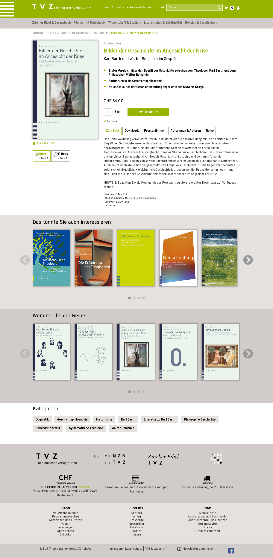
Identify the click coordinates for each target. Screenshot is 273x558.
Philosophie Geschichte (200, 420)
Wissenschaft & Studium (124, 23)
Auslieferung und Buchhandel (208, 517)
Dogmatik (42, 420)
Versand (84, 487)
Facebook (136, 527)
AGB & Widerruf (155, 549)
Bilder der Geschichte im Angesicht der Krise (134, 33)
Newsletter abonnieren (195, 549)
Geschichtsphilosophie (72, 420)
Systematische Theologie (86, 428)
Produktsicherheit (207, 531)
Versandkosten (208, 524)
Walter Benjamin (123, 428)
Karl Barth (128, 420)
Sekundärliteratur (48, 428)
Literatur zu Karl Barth (159, 420)
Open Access (65, 531)
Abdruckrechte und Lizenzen (207, 520)
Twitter (136, 531)
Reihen (65, 524)
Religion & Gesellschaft (201, 23)
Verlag (136, 517)
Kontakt (159, 7)
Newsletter (136, 524)
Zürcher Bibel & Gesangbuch (51, 23)
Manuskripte (207, 513)
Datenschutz (133, 549)
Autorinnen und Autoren (65, 520)
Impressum (115, 549)
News (106, 7)
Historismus (104, 420)
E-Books (65, 535)
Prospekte (118, 7)
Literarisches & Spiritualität (163, 23)
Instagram (136, 535)
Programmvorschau (65, 517)
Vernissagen (65, 527)
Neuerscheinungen (65, 513)
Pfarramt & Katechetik (89, 23)
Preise (207, 527)
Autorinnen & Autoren (139, 7)
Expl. (118, 112)
